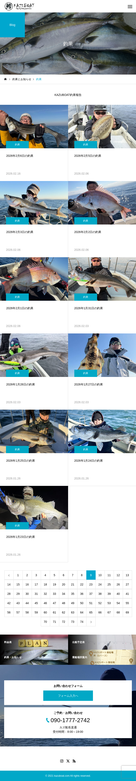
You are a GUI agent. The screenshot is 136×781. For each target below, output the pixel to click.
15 (18, 584)
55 (127, 603)
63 (72, 612)
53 (109, 603)
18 (45, 584)
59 (36, 612)
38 (100, 593)
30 (27, 593)
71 (54, 621)
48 (63, 603)
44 (27, 603)
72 (63, 621)
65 (91, 612)
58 (27, 612)
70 (45, 621)
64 (81, 612)
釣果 (17, 144)
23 (91, 584)
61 (54, 612)
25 (109, 584)
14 (9, 584)
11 (109, 575)
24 (100, 584)
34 (63, 593)
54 (118, 603)
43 (18, 603)
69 (127, 612)
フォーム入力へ (68, 695)
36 (81, 593)
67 (109, 612)
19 (54, 584)
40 (118, 593)
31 (36, 593)
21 (72, 584)
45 (36, 603)
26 (118, 584)
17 (36, 584)
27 (127, 584)
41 (127, 593)
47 (54, 603)
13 (127, 575)
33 (54, 593)
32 (45, 593)
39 (109, 593)
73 (72, 621)
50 (81, 603)
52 (100, 603)
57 (18, 612)
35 (72, 593)
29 (18, 593)
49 (72, 603)
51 (91, 603)
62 (63, 612)
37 (91, 593)
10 (100, 575)
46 (45, 603)
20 (63, 584)
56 (9, 612)
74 (81, 621)
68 (118, 612)
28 (9, 593)
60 (45, 612)
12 (118, 575)
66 (100, 612)
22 (81, 584)
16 (27, 584)
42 (9, 603)
